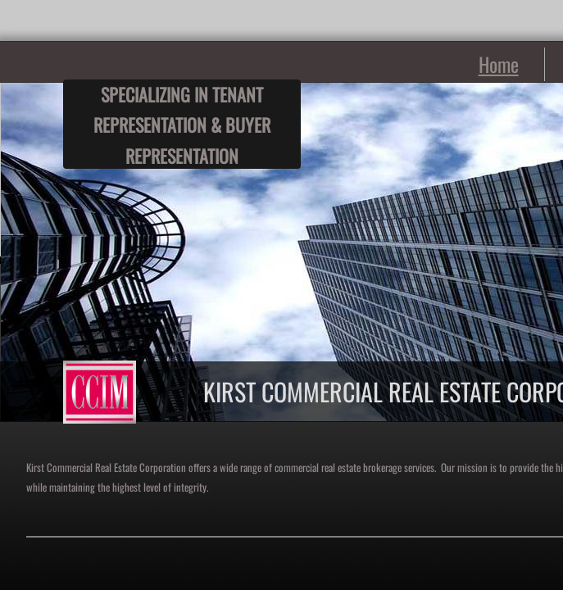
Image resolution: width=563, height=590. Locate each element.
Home (499, 64)
